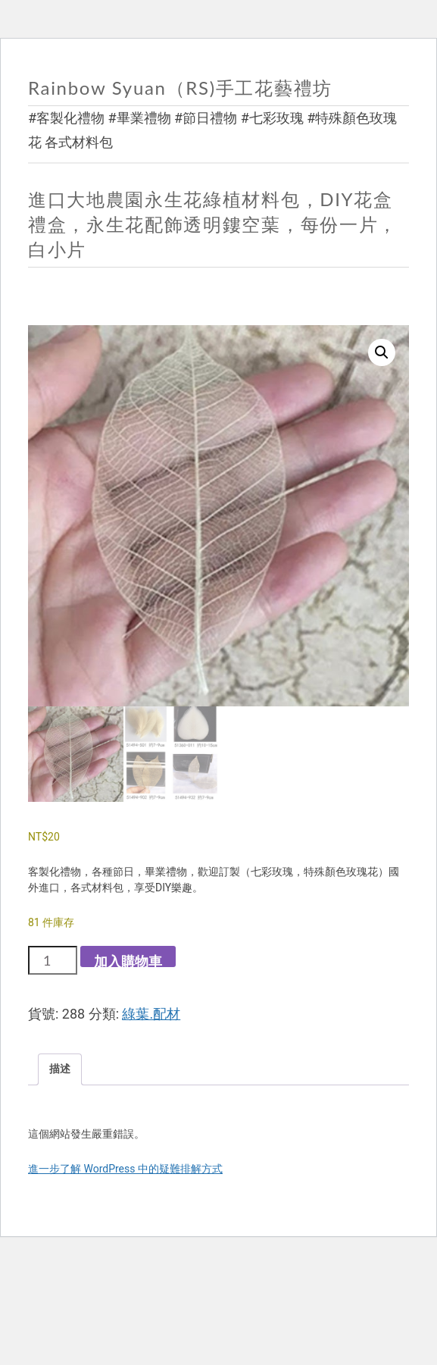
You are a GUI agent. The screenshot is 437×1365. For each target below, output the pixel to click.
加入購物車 (128, 960)
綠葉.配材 (151, 1014)
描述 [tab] (59, 1069)
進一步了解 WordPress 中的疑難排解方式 (125, 1169)
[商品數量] (52, 960)
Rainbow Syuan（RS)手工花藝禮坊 (180, 88)
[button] (381, 352)
